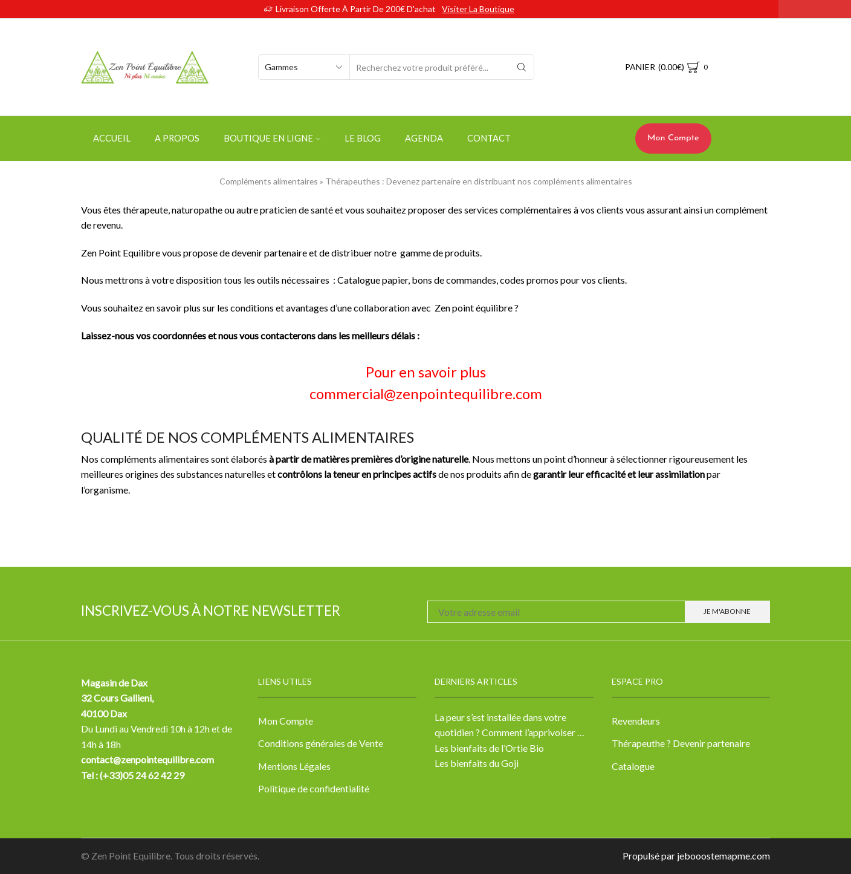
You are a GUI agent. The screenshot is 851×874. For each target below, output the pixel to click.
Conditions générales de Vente (320, 743)
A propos (177, 138)
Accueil (112, 138)
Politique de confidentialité (313, 788)
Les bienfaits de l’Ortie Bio (489, 748)
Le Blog (363, 138)
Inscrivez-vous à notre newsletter (210, 610)
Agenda (424, 138)
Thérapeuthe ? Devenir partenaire (681, 743)
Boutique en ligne (272, 138)
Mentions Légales (294, 766)
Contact (489, 138)
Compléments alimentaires (268, 181)
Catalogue (633, 766)
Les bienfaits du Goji (477, 763)
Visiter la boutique (478, 9)
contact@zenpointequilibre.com (148, 759)
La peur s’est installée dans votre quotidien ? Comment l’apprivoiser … (509, 725)
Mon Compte (673, 138)
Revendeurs (636, 720)
